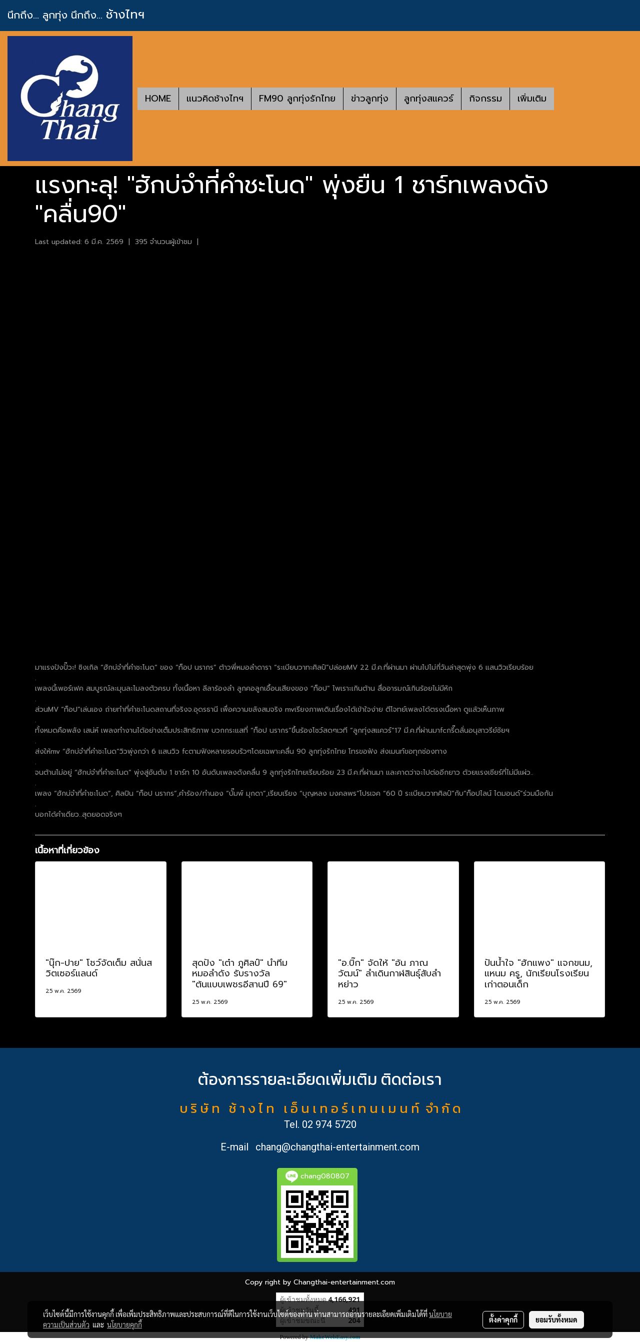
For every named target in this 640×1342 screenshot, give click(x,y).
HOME (158, 99)
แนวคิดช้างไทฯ (215, 99)
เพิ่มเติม (532, 99)
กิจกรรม (485, 99)
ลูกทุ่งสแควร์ (429, 99)
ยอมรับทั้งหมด (557, 1319)
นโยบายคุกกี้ (124, 1324)
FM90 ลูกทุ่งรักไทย (297, 99)
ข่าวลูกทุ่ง (369, 99)
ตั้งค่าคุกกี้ (503, 1319)
